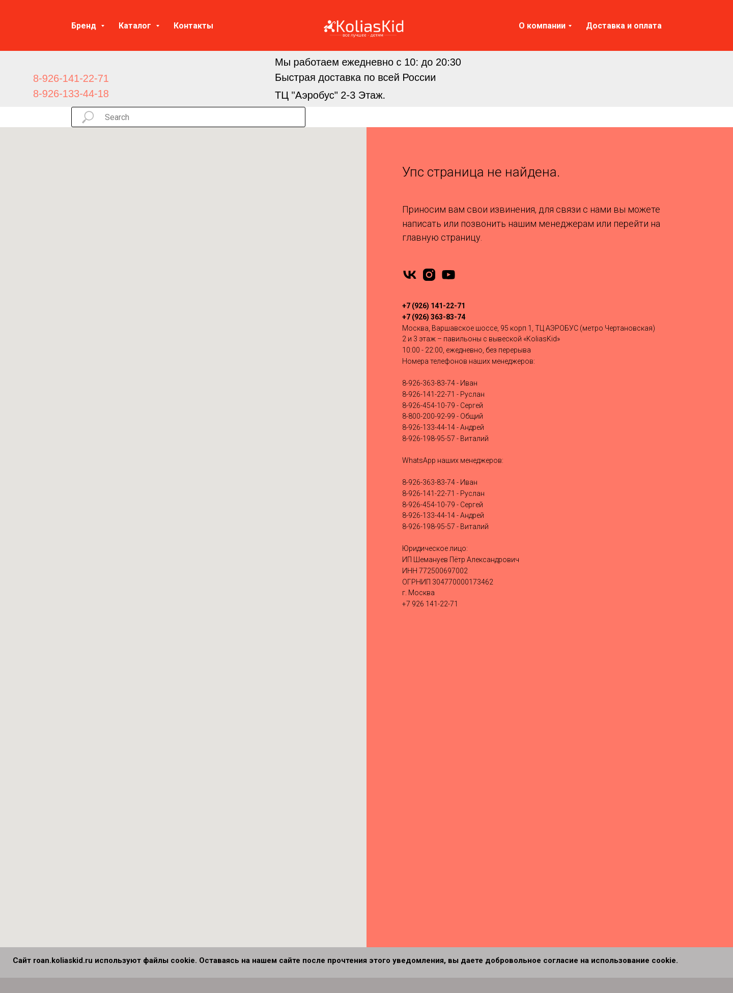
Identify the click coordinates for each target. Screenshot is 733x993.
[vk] (409, 274)
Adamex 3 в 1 (398, 707)
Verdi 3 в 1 (393, 852)
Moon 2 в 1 (242, 819)
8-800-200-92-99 (428, 416)
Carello (82, 868)
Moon (81, 819)
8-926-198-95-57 (428, 438)
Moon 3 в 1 (395, 804)
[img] (220, 78)
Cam (79, 852)
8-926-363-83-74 (428, 383)
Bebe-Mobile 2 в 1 (252, 739)
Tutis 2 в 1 (240, 884)
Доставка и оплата (624, 26)
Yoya (79, 771)
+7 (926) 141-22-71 (433, 306)
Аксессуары (549, 723)
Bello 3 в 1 (393, 884)
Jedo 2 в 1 (240, 804)
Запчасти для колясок (567, 739)
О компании (542, 26)
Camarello (87, 836)
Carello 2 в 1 (243, 917)
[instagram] (429, 274)
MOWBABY (89, 900)
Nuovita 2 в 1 (245, 836)
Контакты (193, 26)
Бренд (84, 26)
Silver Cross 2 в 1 (251, 868)
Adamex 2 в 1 (245, 707)
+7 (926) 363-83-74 (433, 317)
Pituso (81, 787)
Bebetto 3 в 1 (397, 755)
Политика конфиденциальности (583, 836)
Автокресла (549, 707)
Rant (78, 707)
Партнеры (545, 852)
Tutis (79, 739)
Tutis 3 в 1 (393, 836)
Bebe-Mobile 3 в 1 (405, 739)
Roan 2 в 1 (241, 852)
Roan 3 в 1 (394, 819)
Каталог (136, 26)
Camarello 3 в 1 (402, 771)
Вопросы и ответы (560, 804)
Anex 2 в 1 (240, 723)
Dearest (83, 884)
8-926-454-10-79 (428, 405)
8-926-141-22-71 (71, 78)
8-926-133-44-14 (428, 427)
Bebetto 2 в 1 (244, 755)
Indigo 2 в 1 (242, 787)
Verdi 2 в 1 (240, 900)
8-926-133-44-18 (71, 93)
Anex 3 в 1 (393, 723)
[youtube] (448, 274)
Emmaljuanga (93, 755)
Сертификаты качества (568, 819)
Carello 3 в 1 (396, 868)
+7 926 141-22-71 (430, 604)
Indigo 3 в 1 (395, 787)
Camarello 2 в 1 (249, 771)
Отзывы (542, 771)
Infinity (81, 723)
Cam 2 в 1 (240, 932)
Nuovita (83, 804)
